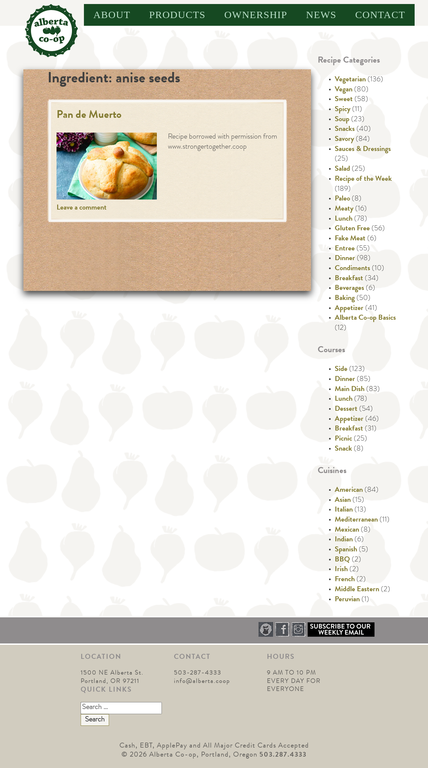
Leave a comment (82, 208)
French (345, 580)
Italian (344, 510)
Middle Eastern (357, 590)
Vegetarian (350, 80)
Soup (342, 120)
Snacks (345, 129)
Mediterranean (356, 520)
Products (177, 14)
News (321, 14)
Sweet (344, 99)
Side (341, 369)
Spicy (342, 109)
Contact (380, 14)
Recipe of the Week (363, 179)
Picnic (343, 439)
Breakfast (349, 279)
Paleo (342, 199)
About (111, 14)
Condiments (352, 269)
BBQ (342, 560)
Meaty (344, 209)
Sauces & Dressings (363, 149)
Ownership (256, 14)
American (349, 490)
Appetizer (349, 308)
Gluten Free (352, 229)
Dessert (346, 409)
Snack (343, 449)
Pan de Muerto (89, 115)
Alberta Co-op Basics (365, 318)
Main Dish (349, 389)
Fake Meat (350, 239)
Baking (345, 298)
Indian (344, 540)
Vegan (343, 90)
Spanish (346, 550)
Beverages (349, 288)
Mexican (347, 530)
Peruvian (347, 600)
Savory (344, 139)
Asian (343, 500)
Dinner (345, 258)
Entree (345, 249)
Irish (341, 569)
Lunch (343, 219)
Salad (342, 169)
